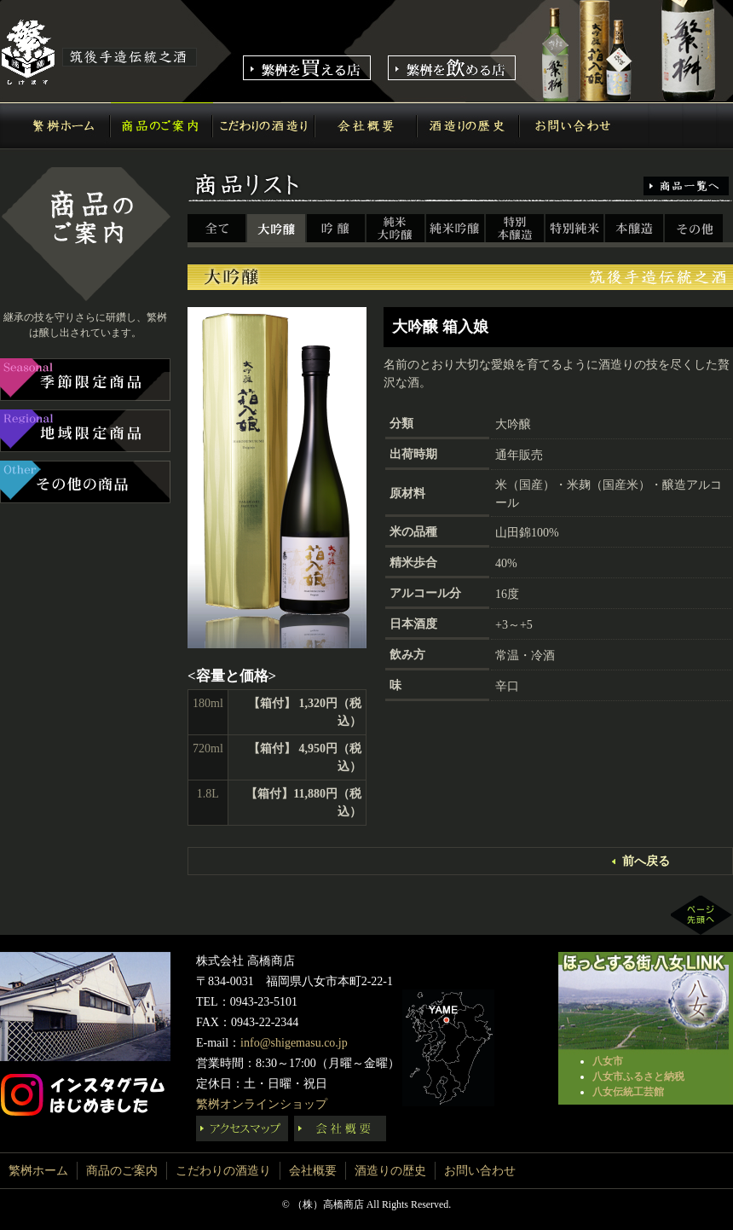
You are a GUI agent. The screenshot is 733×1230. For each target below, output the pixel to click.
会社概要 (366, 125)
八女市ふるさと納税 (638, 1076)
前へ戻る (646, 861)
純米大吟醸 (396, 229)
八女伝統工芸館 (628, 1092)
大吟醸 (277, 229)
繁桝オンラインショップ (261, 1104)
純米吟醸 (456, 229)
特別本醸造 (515, 229)
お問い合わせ (571, 125)
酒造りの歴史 (469, 125)
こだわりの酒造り (264, 125)
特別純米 (575, 229)
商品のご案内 (162, 125)
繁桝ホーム (60, 125)
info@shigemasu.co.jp (294, 1042)
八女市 (607, 1061)
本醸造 (635, 229)
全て (217, 229)
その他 (694, 229)
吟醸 (336, 229)
